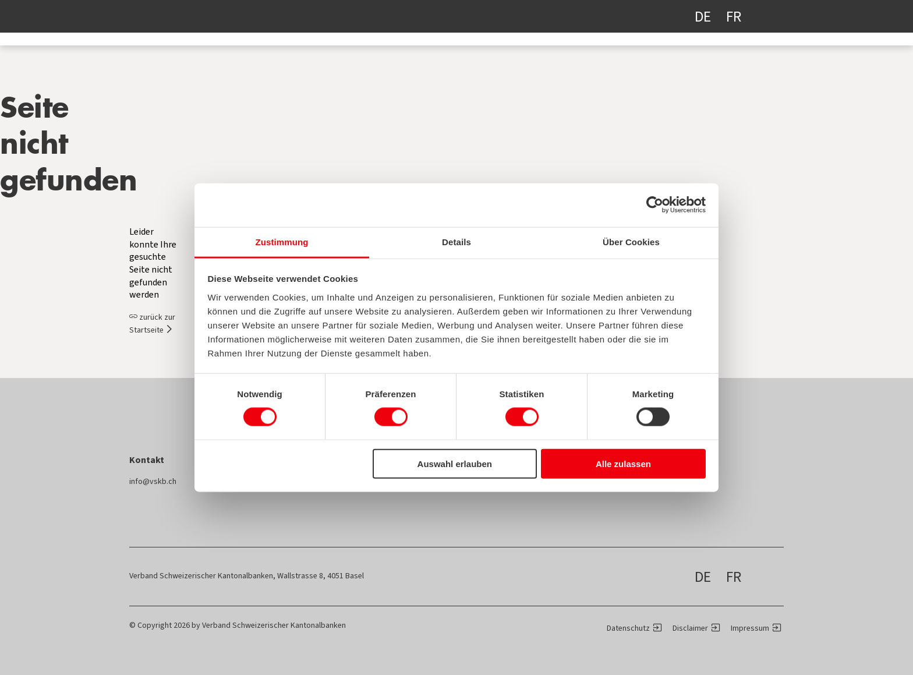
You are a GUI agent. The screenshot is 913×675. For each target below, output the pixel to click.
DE (703, 16)
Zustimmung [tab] (282, 241)
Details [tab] (456, 241)
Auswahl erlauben (454, 463)
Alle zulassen (623, 463)
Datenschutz (628, 628)
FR (733, 16)
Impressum (750, 628)
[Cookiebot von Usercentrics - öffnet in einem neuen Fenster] (655, 205)
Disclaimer (690, 628)
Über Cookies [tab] (631, 241)
